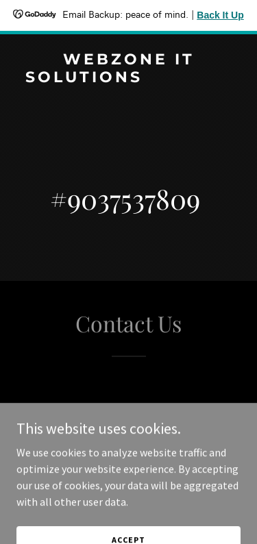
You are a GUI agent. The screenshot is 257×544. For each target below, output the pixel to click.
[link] (128, 96)
